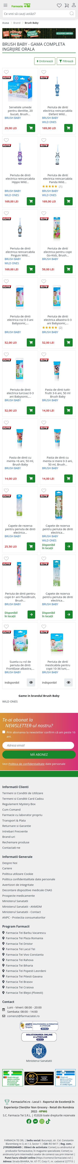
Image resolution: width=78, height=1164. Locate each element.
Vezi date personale (33, 764)
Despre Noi (9, 863)
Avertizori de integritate (18, 885)
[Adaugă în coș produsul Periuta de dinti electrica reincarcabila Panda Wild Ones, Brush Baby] (68, 201)
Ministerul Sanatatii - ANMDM (22, 906)
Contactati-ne (11, 847)
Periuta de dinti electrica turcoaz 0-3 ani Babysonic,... (20, 393)
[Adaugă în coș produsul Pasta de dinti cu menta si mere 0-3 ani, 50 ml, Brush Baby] (68, 478)
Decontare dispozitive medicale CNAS (27, 890)
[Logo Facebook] (28, 1121)
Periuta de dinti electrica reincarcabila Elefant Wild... (57, 110)
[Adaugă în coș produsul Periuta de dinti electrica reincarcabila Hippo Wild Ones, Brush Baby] (31, 201)
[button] (69, 546)
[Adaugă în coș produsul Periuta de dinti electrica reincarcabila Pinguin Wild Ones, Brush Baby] (31, 269)
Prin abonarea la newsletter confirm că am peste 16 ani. (41, 734)
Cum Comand (11, 809)
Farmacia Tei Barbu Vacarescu (24, 933)
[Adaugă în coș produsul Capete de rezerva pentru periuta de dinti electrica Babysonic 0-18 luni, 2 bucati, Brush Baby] (31, 546)
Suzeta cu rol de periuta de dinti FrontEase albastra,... (20, 665)
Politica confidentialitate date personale (28, 879)
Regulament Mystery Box (19, 804)
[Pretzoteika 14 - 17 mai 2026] (39, 33)
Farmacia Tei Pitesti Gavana (22, 976)
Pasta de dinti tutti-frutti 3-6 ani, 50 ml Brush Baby (58, 393)
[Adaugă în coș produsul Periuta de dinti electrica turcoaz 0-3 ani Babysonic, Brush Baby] (31, 410)
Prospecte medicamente (18, 895)
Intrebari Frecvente (15, 831)
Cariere (7, 868)
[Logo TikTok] (48, 1121)
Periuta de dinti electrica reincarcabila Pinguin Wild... (20, 252)
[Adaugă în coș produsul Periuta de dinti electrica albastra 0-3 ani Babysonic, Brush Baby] (68, 342)
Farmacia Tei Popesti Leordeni (24, 971)
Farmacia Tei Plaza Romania (22, 938)
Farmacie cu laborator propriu (22, 815)
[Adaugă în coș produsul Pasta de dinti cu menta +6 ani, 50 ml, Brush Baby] (31, 478)
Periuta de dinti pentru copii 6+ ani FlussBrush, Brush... (20, 597)
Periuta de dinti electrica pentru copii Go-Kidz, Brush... (58, 252)
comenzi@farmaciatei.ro (23, 1016)
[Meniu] (5, 5)
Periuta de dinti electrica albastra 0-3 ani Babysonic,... (58, 320)
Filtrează (66, 61)
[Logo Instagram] (41, 1121)
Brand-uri (8, 837)
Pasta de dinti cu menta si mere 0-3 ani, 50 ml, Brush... (58, 461)
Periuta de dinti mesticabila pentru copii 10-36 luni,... (57, 665)
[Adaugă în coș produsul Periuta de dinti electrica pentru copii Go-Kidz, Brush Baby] (68, 269)
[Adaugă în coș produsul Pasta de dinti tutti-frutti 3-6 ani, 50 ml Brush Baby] (68, 410)
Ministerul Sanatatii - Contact (21, 912)
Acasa (5, 22)
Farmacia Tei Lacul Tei (18, 949)
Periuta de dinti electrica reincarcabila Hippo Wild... (20, 178)
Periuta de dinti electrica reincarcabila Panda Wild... (57, 178)
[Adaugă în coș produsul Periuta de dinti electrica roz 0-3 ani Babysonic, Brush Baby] (31, 342)
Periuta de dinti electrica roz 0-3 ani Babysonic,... (20, 320)
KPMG (43, 1111)
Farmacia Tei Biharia (17, 965)
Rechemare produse (15, 842)
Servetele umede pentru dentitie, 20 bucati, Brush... (20, 110)
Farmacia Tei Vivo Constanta (23, 954)
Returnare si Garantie (16, 826)
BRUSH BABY (13, 118)
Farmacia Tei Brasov (17, 982)
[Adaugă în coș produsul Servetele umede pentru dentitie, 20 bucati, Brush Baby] (31, 128)
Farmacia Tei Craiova (18, 987)
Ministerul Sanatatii (15, 901)
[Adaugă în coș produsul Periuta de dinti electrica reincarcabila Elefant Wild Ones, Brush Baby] (68, 128)
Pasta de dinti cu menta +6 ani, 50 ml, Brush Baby (20, 461)
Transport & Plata (14, 820)
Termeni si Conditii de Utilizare (22, 793)
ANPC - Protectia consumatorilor (24, 917)
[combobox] (39, 14)
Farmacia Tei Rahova (17, 960)
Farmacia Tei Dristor (17, 944)
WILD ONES (49, 122)
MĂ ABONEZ (39, 754)
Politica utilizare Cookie (17, 874)
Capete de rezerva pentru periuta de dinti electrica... (20, 529)
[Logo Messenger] (35, 1121)
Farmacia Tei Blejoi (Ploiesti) (22, 992)
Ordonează (45, 61)
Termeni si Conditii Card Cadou (23, 798)
